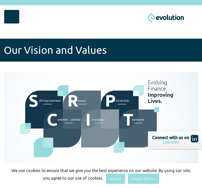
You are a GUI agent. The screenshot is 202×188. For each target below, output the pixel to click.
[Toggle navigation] (11, 17)
